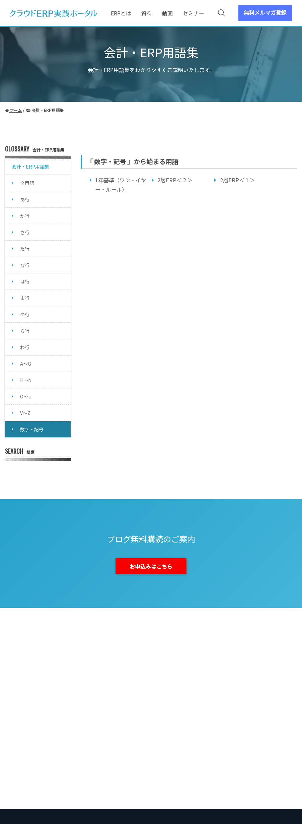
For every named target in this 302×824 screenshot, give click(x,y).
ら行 (24, 330)
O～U (25, 396)
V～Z (25, 412)
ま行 (24, 298)
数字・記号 (32, 429)
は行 (24, 281)
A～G (25, 363)
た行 (24, 248)
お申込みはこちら (151, 566)
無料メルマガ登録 (265, 12)
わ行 (24, 347)
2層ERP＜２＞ (175, 180)
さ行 (24, 232)
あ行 (24, 199)
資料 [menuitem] (146, 13)
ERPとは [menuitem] (121, 13)
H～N (25, 380)
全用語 (27, 183)
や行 (24, 314)
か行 (24, 215)
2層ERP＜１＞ (237, 180)
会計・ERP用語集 (30, 166)
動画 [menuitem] (167, 13)
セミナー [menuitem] (193, 13)
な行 (24, 265)
